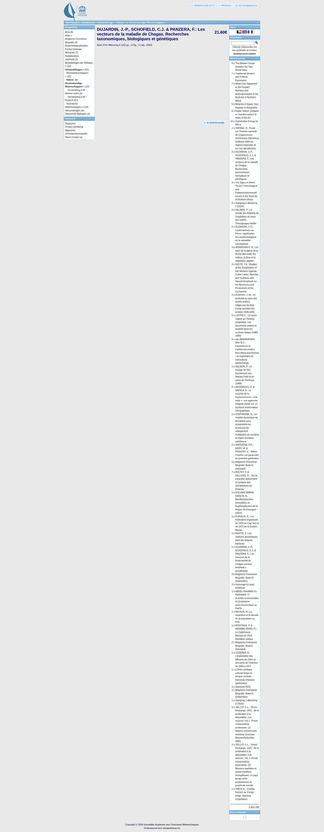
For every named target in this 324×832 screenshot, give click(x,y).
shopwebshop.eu (171, 828)
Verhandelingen (106, 22)
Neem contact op (73, 137)
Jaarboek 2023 (242, 686)
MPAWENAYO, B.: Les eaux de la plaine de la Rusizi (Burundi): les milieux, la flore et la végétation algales (246, 254)
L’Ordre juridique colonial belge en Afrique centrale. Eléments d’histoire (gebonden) (245, 676)
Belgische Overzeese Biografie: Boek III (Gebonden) (246, 693)
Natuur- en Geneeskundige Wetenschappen (140, 22)
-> (74, 69)
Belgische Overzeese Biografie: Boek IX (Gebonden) (246, 577)
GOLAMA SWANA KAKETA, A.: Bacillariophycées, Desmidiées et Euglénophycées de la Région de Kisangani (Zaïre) (246, 502)
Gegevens (70, 123)
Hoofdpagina (73, 22)
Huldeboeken (72, 56)
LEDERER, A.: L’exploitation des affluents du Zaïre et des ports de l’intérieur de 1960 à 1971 (246, 659)
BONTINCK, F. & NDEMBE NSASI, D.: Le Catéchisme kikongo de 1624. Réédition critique (246, 632)
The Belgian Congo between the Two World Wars (245, 66)
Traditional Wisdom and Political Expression (245, 77)
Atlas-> (68, 35)
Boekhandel (88, 22)
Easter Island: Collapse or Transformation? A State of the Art (247, 114)
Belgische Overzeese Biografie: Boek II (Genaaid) (246, 645)
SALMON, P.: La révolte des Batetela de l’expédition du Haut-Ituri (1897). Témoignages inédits (247, 217)
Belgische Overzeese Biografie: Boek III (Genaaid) (246, 465)
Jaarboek (69, 59)
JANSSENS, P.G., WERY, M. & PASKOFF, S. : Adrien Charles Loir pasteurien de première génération (247, 451)
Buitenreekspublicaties (76, 45)
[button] (203, 5)
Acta (67, 32)
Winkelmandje (237, 58)
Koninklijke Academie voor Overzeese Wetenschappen (171, 824)
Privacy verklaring (74, 127)
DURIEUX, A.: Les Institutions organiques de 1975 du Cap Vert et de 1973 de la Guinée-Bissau (247, 523)
